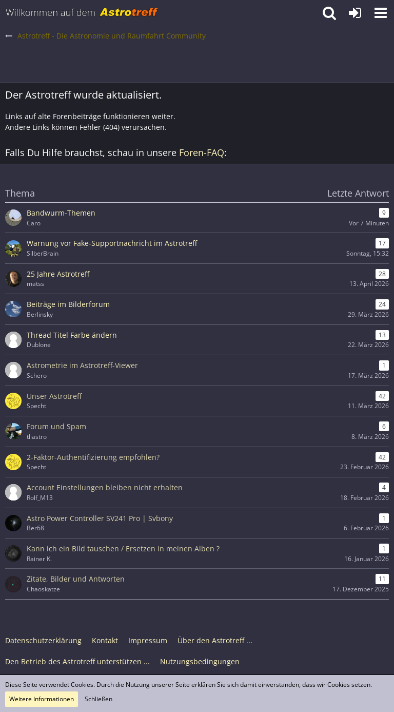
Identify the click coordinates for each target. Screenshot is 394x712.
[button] (380, 13)
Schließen (98, 699)
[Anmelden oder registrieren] (355, 13)
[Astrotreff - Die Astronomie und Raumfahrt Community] (82, 13)
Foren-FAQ (201, 152)
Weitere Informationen (41, 699)
